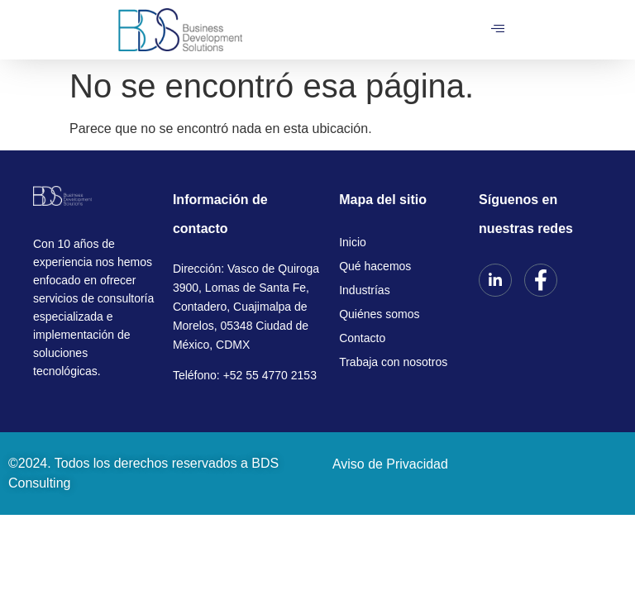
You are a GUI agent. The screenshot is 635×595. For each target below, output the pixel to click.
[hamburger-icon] (498, 29)
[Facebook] (540, 280)
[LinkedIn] (495, 280)
